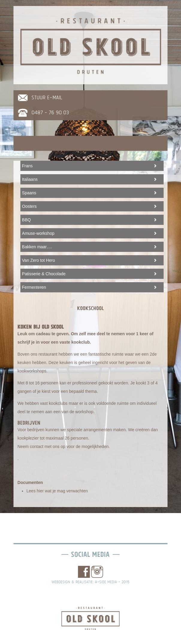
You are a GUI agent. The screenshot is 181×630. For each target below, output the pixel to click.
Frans (27, 165)
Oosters (29, 206)
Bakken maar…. (37, 246)
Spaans (29, 192)
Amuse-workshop (38, 233)
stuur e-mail (46, 97)
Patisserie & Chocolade (44, 273)
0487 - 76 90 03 (50, 112)
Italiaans (29, 179)
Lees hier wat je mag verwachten (57, 490)
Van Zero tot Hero (38, 260)
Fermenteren (34, 287)
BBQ (26, 219)
